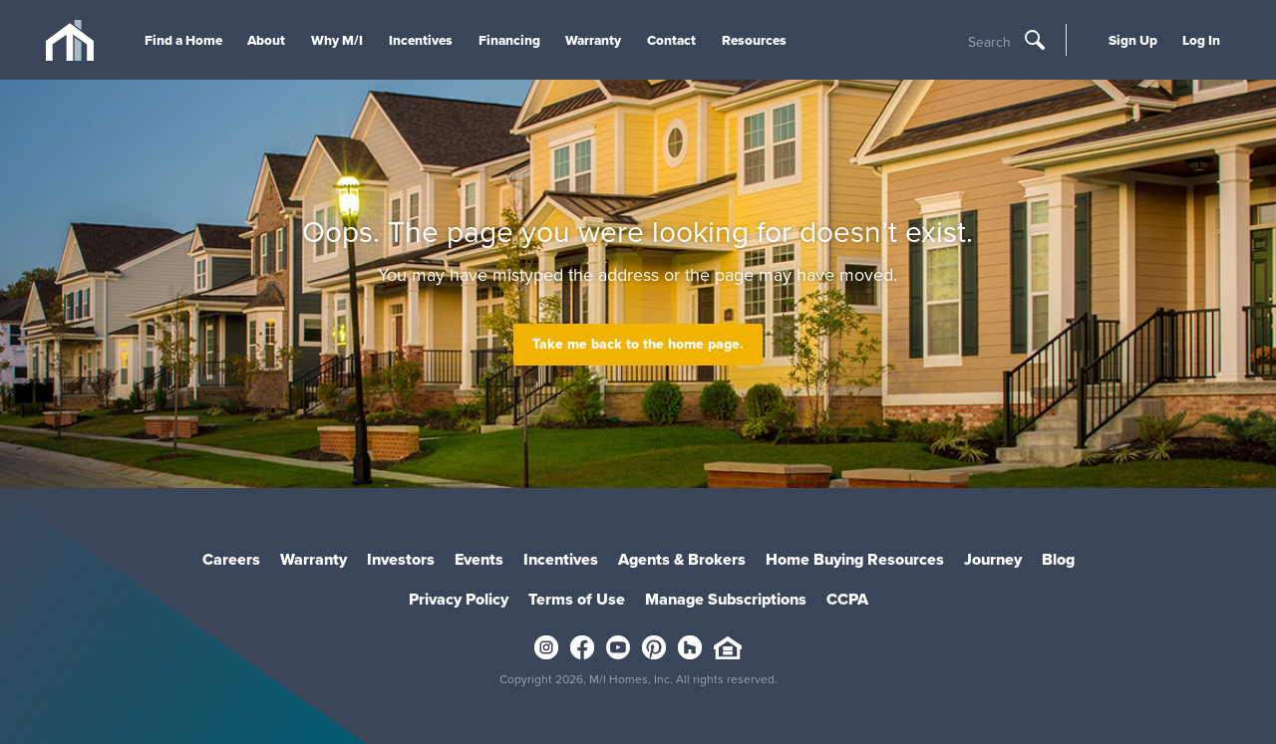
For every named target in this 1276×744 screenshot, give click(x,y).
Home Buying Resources (855, 559)
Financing (509, 40)
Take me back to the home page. (638, 344)
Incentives (421, 40)
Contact (671, 40)
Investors (401, 559)
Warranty (593, 40)
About (266, 40)
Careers (231, 559)
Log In (1201, 40)
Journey (993, 559)
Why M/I (337, 40)
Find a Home (183, 40)
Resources (754, 40)
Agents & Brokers (682, 559)
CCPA (847, 599)
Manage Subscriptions (725, 599)
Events (479, 559)
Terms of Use (576, 599)
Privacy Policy (458, 599)
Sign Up (1133, 40)
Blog (1058, 559)
